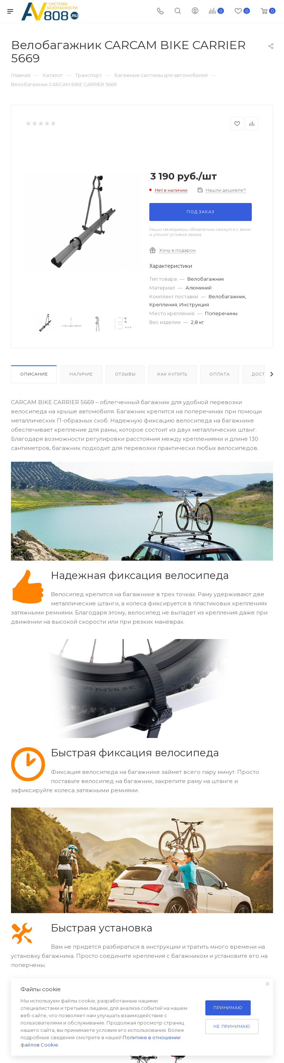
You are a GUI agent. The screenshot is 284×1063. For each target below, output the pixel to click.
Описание (34, 374)
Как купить (172, 374)
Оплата (219, 374)
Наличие (81, 374)
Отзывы (125, 374)
